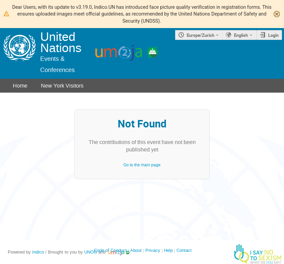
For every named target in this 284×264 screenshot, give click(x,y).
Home (20, 85)
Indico (38, 252)
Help (168, 250)
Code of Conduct (110, 250)
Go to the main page (142, 165)
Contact (184, 250)
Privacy (152, 250)
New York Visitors (62, 85)
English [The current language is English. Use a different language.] (241, 35)
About (136, 250)
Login (273, 35)
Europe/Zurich (200, 35)
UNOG (90, 252)
